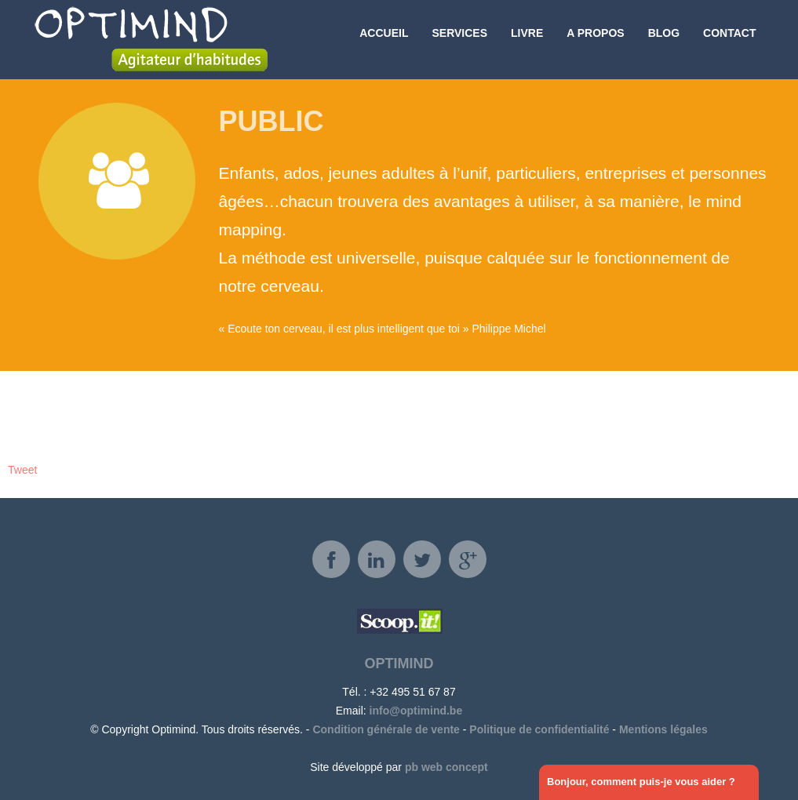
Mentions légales (663, 729)
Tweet (22, 470)
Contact (729, 39)
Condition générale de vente (385, 729)
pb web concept (446, 767)
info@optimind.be (416, 710)
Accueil (383, 39)
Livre (527, 39)
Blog (664, 39)
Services (459, 39)
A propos (595, 39)
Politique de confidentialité (539, 729)
